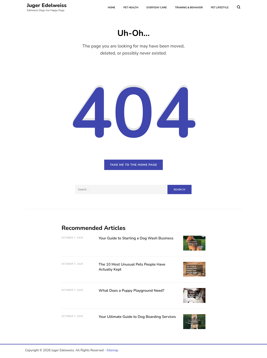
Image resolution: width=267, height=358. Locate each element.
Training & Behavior (189, 7)
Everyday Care (156, 7)
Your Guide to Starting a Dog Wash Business (136, 238)
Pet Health (130, 7)
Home (111, 7)
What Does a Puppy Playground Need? (131, 290)
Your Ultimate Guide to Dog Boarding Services (137, 316)
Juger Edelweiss (47, 5)
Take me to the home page (133, 165)
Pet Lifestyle (220, 7)
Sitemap (112, 350)
